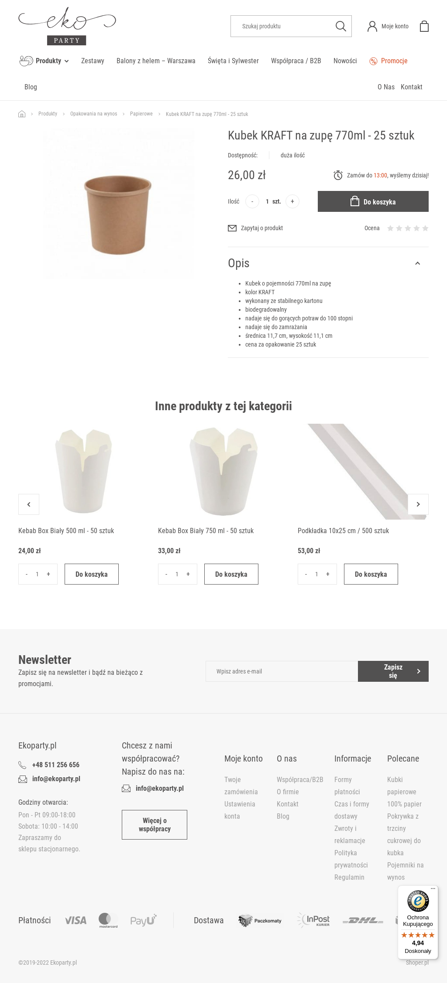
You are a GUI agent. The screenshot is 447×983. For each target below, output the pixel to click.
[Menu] (433, 890)
